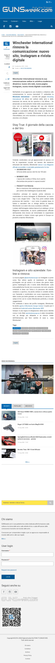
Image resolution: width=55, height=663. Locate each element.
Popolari (17, 406)
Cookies (27, 659)
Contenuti (14, 21)
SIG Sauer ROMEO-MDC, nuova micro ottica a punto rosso (34, 412)
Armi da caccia (36, 330)
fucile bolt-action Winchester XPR (34, 308)
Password (6, 560)
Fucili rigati (16, 333)
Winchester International (21, 97)
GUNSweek (7, 49)
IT (49, 2)
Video (25, 21)
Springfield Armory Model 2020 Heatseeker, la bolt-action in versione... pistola (34, 438)
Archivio (28, 406)
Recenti (6, 406)
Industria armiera (26, 68)
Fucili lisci (25, 333)
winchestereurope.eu (38, 313)
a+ (9, 79)
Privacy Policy (27, 656)
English (16, 73)
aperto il (32, 306)
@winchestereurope (33, 277)
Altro (32, 21)
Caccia (15, 330)
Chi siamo (28, 645)
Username (6, 550)
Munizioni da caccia (24, 330)
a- (6, 79)
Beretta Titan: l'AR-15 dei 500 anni (30, 449)
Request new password (9, 570)
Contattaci (27, 649)
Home (5, 21)
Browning (32, 327)
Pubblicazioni (46, 330)
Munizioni (25, 327)
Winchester (16, 327)
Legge (41, 21)
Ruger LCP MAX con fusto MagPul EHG (32, 424)
